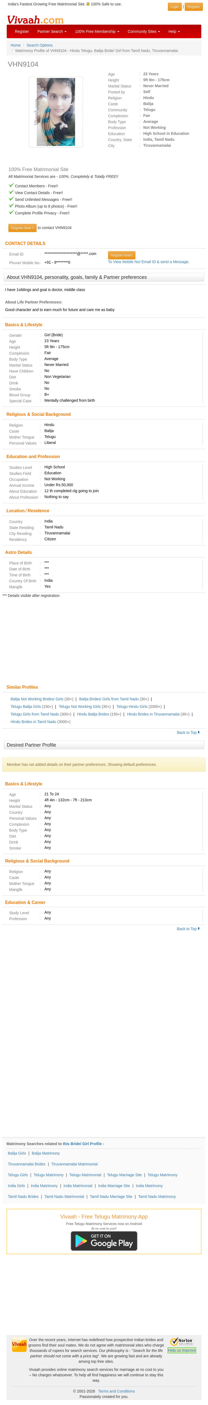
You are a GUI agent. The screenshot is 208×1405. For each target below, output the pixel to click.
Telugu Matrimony (49, 1175)
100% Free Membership (97, 31)
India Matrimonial (77, 1186)
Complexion (118, 116)
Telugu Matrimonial (85, 1175)
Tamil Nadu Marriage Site (111, 1196)
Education (116, 134)
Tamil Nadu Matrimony (157, 1196)
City (111, 145)
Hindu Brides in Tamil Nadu (33, 722)
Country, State (120, 140)
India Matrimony (44, 1186)
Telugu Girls (18, 1175)
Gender (15, 335)
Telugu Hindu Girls (131, 706)
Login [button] (175, 7)
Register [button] (194, 7)
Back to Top (188, 732)
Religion (115, 98)
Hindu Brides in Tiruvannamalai (153, 714)
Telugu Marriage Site (124, 1175)
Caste (113, 104)
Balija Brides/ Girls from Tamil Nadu (109, 699)
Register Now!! (121, 255)
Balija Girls (17, 1153)
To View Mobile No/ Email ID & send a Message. (148, 262)
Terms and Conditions (116, 1391)
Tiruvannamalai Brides (27, 1164)
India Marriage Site (114, 1186)
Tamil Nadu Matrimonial (64, 1196)
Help (174, 31)
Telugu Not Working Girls (80, 706)
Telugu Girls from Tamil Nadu (35, 714)
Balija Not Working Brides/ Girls (37, 699)
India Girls (16, 1186)
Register (22, 31)
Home (16, 45)
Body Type (117, 122)
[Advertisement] (104, 642)
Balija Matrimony (46, 1153)
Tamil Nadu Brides (23, 1196)
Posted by (116, 92)
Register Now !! (22, 228)
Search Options (40, 45)
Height (113, 80)
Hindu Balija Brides (93, 714)
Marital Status (119, 86)
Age (111, 74)
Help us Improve (182, 1350)
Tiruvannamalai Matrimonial (74, 1164)
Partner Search (52, 31)
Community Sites (144, 31)
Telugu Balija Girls (26, 706)
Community (117, 110)
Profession (117, 128)
